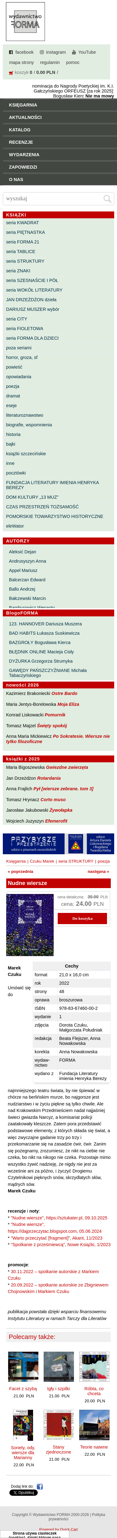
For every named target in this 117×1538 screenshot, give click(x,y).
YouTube (87, 52)
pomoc (73, 62)
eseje (11, 405)
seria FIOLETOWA (24, 328)
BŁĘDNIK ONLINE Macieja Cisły (41, 651)
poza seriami (19, 347)
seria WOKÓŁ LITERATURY (34, 290)
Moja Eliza (68, 704)
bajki (10, 444)
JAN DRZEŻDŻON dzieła (31, 299)
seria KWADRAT (22, 222)
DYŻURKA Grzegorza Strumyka (41, 661)
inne (10, 463)
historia (13, 434)
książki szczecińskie (26, 453)
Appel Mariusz (23, 570)
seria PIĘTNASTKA (25, 232)
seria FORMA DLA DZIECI (32, 338)
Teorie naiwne (94, 1447)
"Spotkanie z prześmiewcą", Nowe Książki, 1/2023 (61, 1244)
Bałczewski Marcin (27, 598)
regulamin (50, 62)
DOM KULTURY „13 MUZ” (32, 497)
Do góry (110, 1515)
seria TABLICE (20, 251)
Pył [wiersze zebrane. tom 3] (63, 788)
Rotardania (49, 778)
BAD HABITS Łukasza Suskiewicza (44, 633)
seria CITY (16, 318)
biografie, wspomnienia (29, 424)
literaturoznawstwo (24, 415)
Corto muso (53, 799)
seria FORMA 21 (22, 241)
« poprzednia (20, 871)
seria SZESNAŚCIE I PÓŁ (32, 280)
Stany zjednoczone (58, 1449)
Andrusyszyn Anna (27, 561)
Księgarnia (16, 861)
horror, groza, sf (21, 357)
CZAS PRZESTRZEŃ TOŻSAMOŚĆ (42, 506)
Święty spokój (52, 725)
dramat (13, 395)
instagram (56, 52)
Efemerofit (56, 821)
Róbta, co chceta (94, 1391)
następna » (98, 871)
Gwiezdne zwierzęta (67, 767)
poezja (12, 386)
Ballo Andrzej (22, 589)
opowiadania (18, 376)
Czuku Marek (42, 861)
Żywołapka (61, 810)
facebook (24, 52)
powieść (14, 367)
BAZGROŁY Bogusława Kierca (40, 642)
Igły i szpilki (58, 1388)
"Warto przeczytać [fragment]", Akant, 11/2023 (57, 1238)
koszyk (21, 72)
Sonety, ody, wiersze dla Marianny (23, 1452)
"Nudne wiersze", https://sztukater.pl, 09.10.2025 (59, 1217)
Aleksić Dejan (22, 551)
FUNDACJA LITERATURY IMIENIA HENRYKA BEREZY (52, 485)
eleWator (15, 526)
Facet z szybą (23, 1388)
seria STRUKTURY (25, 261)
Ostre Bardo (64, 693)
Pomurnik (55, 714)
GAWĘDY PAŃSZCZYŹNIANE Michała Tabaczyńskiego (48, 673)
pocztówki (16, 472)
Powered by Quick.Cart (58, 1529)
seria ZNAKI (18, 270)
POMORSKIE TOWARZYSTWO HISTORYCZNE (54, 516)
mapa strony (21, 62)
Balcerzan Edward (27, 579)
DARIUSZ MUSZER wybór (32, 309)
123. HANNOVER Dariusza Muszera (45, 623)
